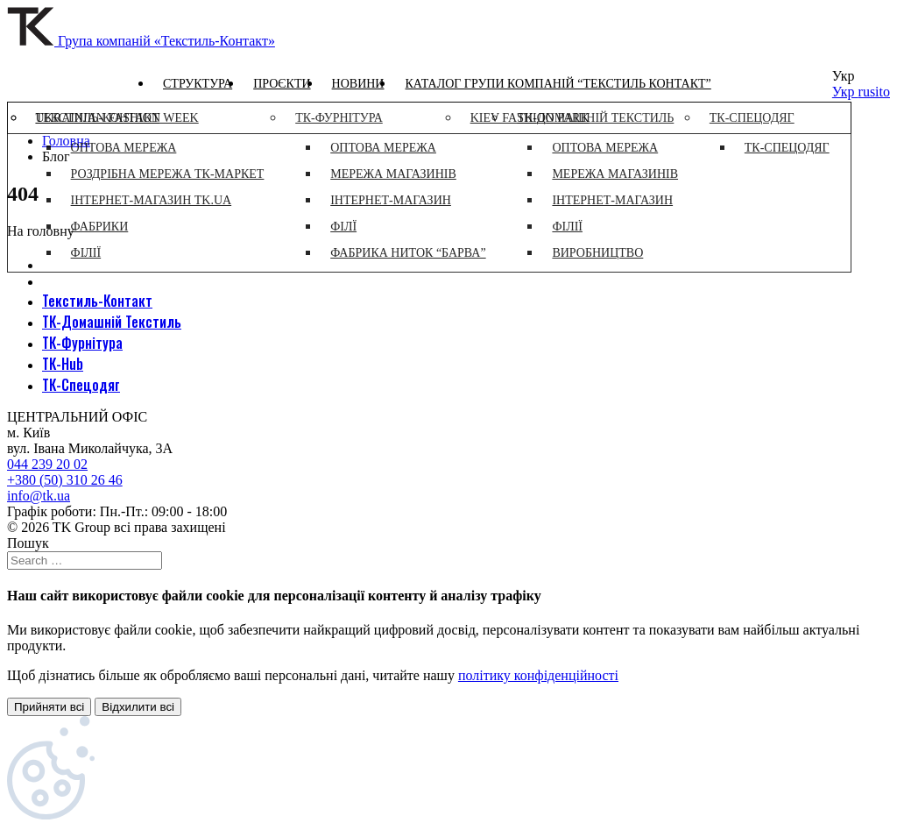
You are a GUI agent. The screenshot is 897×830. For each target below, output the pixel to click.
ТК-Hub (62, 363)
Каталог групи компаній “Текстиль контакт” (557, 83)
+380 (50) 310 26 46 (65, 479)
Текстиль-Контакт (97, 300)
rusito (874, 91)
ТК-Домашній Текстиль (111, 321)
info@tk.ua (38, 495)
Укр (845, 91)
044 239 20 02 (47, 464)
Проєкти (281, 83)
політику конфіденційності (538, 675)
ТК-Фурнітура (82, 342)
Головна (66, 140)
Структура (197, 83)
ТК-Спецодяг (81, 384)
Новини (358, 83)
